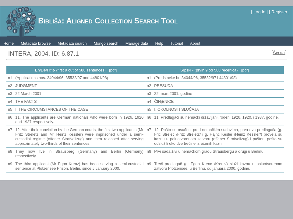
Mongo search (106, 43)
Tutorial (176, 43)
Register (279, 11)
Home (8, 43)
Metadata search (72, 43)
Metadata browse (36, 43)
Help (159, 43)
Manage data (136, 43)
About (195, 43)
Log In (259, 11)
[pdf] (113, 70)
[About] (279, 52)
